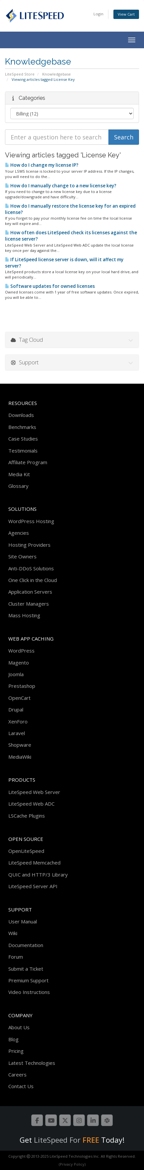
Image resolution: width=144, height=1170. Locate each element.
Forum (15, 956)
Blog (13, 1039)
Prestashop (21, 685)
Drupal (15, 709)
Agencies (18, 532)
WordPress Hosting (31, 521)
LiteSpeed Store (20, 74)
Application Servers (30, 591)
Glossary (18, 486)
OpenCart (19, 697)
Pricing (16, 1051)
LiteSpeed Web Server (34, 792)
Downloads (21, 415)
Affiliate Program (27, 462)
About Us (19, 1027)
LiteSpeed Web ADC (31, 803)
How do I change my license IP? (41, 165)
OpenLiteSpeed (26, 851)
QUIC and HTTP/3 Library (38, 874)
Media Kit (19, 474)
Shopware (19, 744)
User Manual (22, 921)
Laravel (16, 733)
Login (98, 13)
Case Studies (23, 438)
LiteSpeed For (66, 1140)
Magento (18, 662)
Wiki (12, 933)
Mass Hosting (24, 615)
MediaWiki (19, 756)
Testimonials (23, 450)
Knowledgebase (56, 74)
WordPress (21, 650)
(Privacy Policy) (72, 1164)
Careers (17, 1074)
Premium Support (28, 980)
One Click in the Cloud (32, 580)
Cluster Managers (28, 603)
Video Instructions (29, 992)
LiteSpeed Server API (33, 886)
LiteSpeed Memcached (34, 862)
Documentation (25, 945)
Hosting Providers (29, 544)
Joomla (16, 674)
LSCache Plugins (26, 815)
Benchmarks (22, 427)
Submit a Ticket (25, 968)
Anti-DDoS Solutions (31, 568)
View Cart (126, 14)
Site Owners (22, 556)
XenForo (18, 721)
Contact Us (21, 1086)
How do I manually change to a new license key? (60, 186)
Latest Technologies (31, 1063)
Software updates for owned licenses (50, 286)
